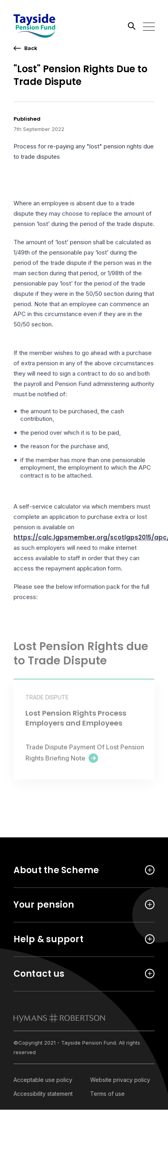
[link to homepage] (59, 1018)
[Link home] (49, 26)
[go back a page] (25, 48)
